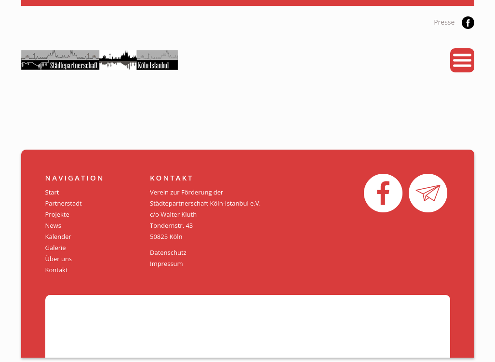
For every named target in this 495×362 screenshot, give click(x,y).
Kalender (58, 236)
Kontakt (56, 269)
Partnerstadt (63, 203)
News (53, 225)
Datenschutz (168, 252)
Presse (444, 22)
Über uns (58, 258)
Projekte (57, 214)
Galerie (55, 247)
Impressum (166, 263)
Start (52, 192)
